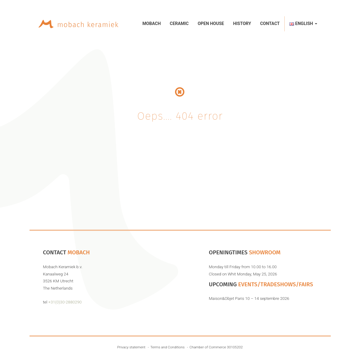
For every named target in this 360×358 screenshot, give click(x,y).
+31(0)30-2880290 (65, 302)
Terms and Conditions (167, 347)
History (242, 23)
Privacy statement (131, 347)
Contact (270, 23)
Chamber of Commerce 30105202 (216, 347)
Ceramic (179, 23)
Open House (211, 23)
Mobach (151, 23)
